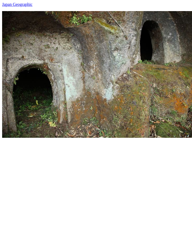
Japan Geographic (17, 4)
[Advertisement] (49, 187)
